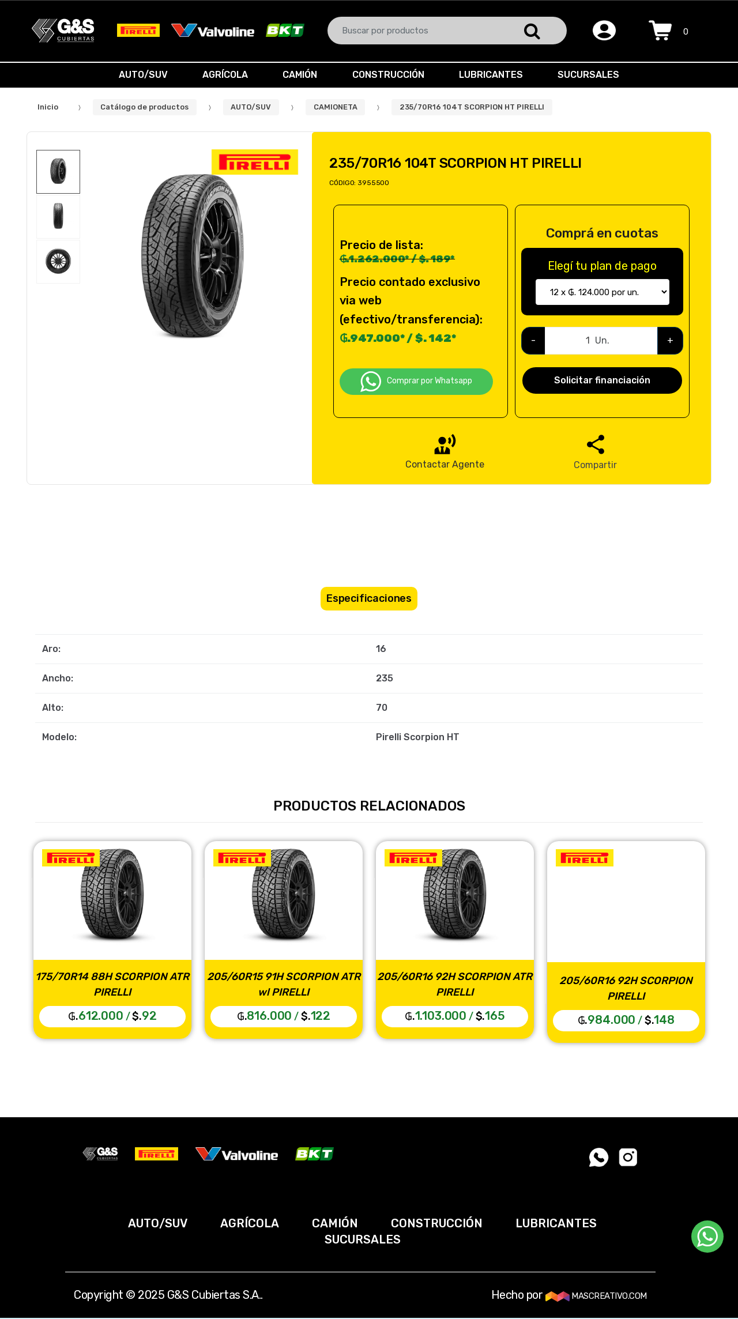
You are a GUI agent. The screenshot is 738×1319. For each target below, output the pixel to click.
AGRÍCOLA (221, 74)
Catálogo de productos (144, 107)
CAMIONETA (335, 107)
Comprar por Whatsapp (416, 381)
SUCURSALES (594, 74)
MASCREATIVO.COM (596, 1296)
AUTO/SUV (137, 74)
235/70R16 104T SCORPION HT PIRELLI (472, 107)
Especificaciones (369, 598)
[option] (192, 260)
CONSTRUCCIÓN (389, 74)
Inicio (47, 107)
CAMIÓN (298, 74)
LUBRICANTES (494, 74)
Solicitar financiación (602, 380)
